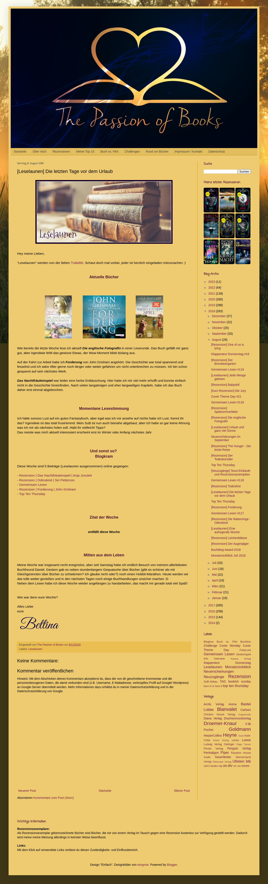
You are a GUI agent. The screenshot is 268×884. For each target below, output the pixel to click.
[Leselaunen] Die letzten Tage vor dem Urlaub (231, 493)
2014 (212, 623)
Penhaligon (211, 752)
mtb (239, 766)
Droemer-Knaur (220, 723)
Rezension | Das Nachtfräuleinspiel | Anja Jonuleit (55, 475)
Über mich (39, 151)
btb (248, 761)
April (215, 580)
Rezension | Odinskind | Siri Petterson (47, 480)
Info (206, 658)
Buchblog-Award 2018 (226, 549)
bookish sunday (239, 681)
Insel (241, 735)
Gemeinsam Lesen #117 (227, 513)
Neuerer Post (27, 790)
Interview (219, 658)
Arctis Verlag (214, 704)
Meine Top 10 (85, 151)
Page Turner (243, 744)
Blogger (172, 864)
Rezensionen (61, 151)
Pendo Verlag (213, 748)
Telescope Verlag (222, 761)
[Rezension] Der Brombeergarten (223, 361)
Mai (214, 574)
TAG (223, 681)
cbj (220, 765)
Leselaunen (35, 649)
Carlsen (246, 709)
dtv (230, 766)
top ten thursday (236, 686)
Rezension (239, 676)
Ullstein (238, 761)
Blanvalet (227, 709)
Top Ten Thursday (32, 494)
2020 (212, 299)
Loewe (246, 740)
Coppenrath (244, 714)
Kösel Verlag (221, 740)
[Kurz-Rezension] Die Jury (228, 390)
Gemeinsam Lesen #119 (227, 369)
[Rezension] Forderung (226, 507)
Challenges (132, 151)
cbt (225, 765)
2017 (212, 605)
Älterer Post (182, 790)
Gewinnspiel (243, 654)
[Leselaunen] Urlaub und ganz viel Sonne (227, 429)
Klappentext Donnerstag (227, 663)
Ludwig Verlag (213, 744)
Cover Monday (230, 645)
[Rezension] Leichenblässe (229, 538)
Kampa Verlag (241, 658)
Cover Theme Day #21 (226, 396)
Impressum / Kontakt (188, 151)
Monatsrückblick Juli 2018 (228, 555)
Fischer (209, 729)
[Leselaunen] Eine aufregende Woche (225, 530)
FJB (248, 724)
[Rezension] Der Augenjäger (230, 543)
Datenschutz (216, 151)
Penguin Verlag (239, 748)
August (217, 339)
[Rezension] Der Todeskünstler (222, 457)
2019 (212, 305)
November (219, 322)
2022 (212, 287)
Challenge (210, 645)
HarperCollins (213, 735)
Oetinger (229, 744)
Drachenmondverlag (237, 718)
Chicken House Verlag (219, 714)
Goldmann (240, 729)
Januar (217, 598)
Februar (217, 592)
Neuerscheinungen (219, 671)
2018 (212, 311)
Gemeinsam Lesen (33, 484)
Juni (215, 569)
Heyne (230, 735)
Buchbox (245, 641)
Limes (235, 740)
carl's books (211, 765)
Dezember (219, 316)
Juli (214, 563)
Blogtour (209, 641)
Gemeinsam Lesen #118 (227, 402)
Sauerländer (223, 757)
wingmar (142, 864)
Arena (232, 704)
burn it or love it (213, 686)
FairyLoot (245, 650)
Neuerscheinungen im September (225, 438)
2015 (212, 617)
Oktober (217, 328)
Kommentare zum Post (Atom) (53, 797)
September (219, 333)
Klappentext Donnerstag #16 (230, 354)
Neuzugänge (214, 677)
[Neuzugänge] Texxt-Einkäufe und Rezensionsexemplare (230, 472)
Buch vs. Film (109, 151)
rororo (245, 765)
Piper (225, 753)
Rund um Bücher (157, 151)
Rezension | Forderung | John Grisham (47, 489)
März (215, 586)
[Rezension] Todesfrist (226, 486)
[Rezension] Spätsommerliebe (224, 409)
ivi (234, 765)
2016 (212, 611)
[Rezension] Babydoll (225, 384)
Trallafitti (77, 263)
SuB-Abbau (210, 681)
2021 (212, 293)
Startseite (20, 151)
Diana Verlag (213, 718)
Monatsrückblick (238, 667)
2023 (212, 281)
